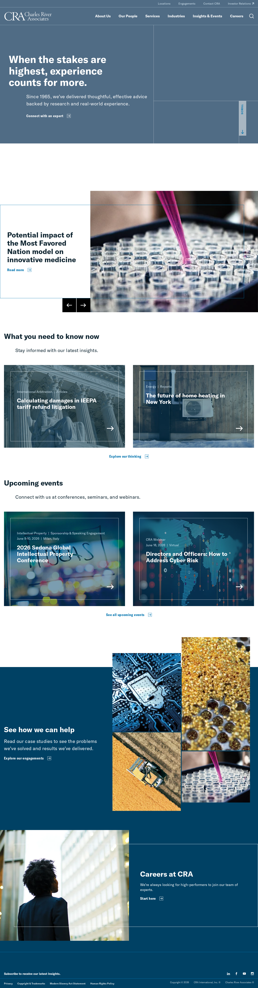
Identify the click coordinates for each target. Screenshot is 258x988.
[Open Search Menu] (251, 16)
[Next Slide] (83, 305)
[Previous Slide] (69, 305)
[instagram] (252, 974)
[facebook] (236, 974)
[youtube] (244, 974)
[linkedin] (228, 974)
